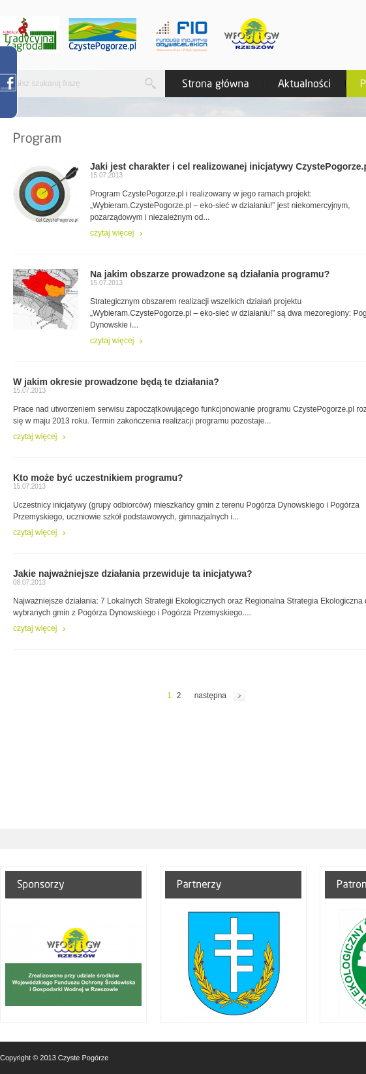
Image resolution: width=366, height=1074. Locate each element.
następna (210, 695)
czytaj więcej (112, 233)
